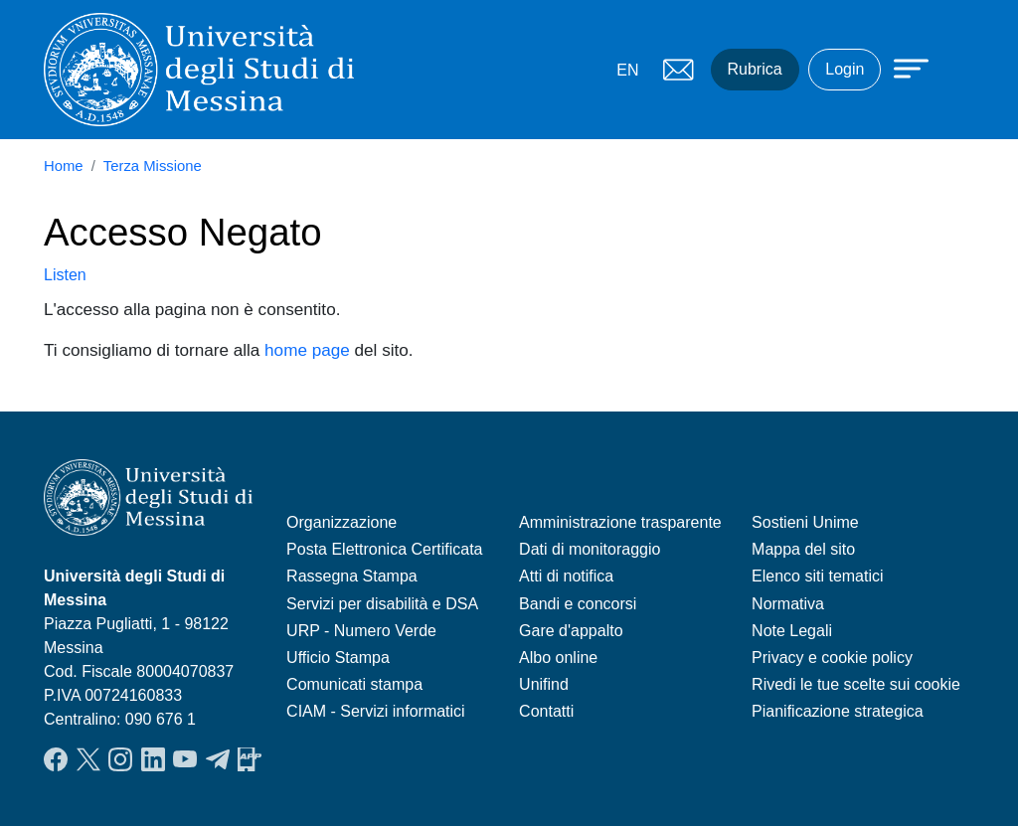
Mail (679, 69)
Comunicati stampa (354, 684)
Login (844, 69)
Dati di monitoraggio (589, 549)
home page (307, 350)
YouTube (185, 759)
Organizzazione (341, 522)
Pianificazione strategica (838, 711)
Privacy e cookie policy (832, 657)
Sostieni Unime (805, 522)
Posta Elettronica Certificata (384, 549)
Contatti (546, 711)
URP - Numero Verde (361, 630)
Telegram (218, 759)
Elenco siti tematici (818, 576)
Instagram (120, 759)
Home (64, 166)
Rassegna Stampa (352, 576)
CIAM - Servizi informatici (375, 711)
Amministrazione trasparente (620, 522)
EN (627, 70)
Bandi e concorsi (577, 603)
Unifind (544, 684)
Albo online (558, 657)
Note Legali (792, 630)
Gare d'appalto (570, 630)
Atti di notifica (566, 576)
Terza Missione (152, 166)
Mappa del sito (803, 549)
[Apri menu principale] (902, 67)
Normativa (788, 603)
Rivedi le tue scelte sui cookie (856, 684)
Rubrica (755, 69)
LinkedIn (153, 759)
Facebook (56, 759)
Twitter (88, 759)
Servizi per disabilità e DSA (382, 603)
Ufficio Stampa (338, 657)
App (249, 759)
